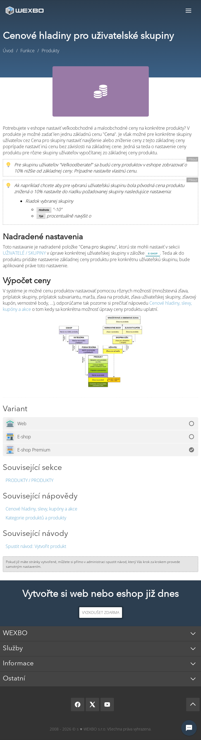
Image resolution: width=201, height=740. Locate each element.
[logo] (25, 10)
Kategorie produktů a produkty (36, 518)
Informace (18, 663)
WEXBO (15, 633)
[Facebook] (77, 704)
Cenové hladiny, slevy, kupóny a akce (41, 509)
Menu (188, 10)
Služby (13, 648)
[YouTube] (107, 704)
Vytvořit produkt (36, 546)
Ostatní (14, 678)
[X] (92, 704)
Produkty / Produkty (29, 480)
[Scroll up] (193, 704)
